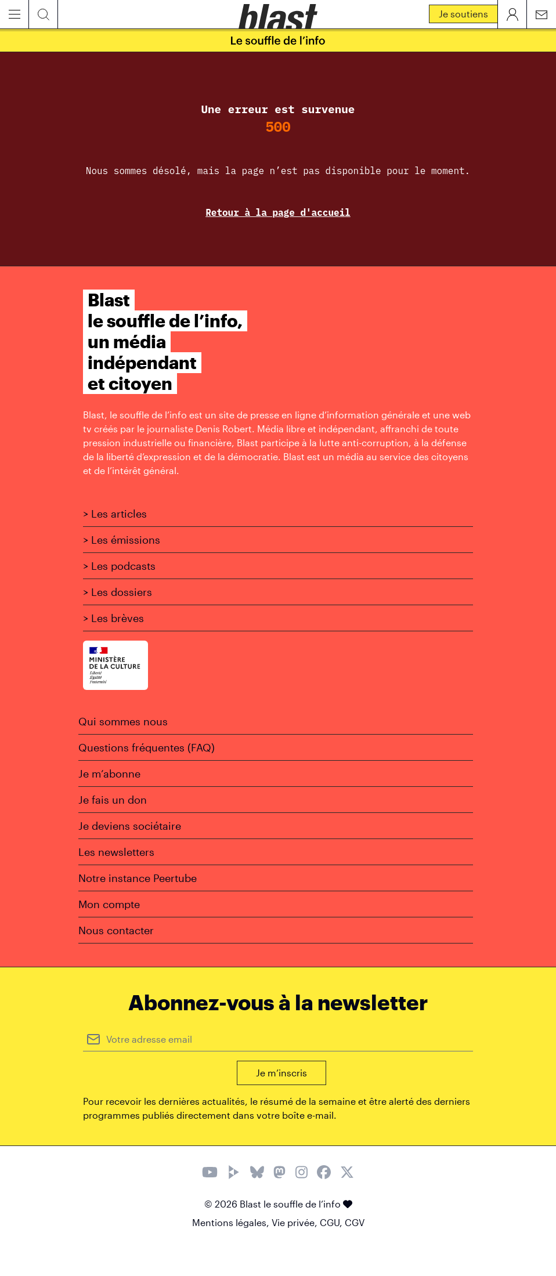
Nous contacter (116, 930)
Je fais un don (112, 799)
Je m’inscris (281, 1072)
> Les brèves (113, 618)
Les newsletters (116, 851)
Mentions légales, (232, 1222)
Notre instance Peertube (137, 878)
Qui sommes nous (123, 721)
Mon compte (109, 904)
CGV (354, 1222)
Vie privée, (296, 1222)
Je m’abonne (109, 773)
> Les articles (115, 513)
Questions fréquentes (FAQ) (146, 747)
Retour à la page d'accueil (278, 212)
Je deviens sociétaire (129, 825)
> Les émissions (121, 539)
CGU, (332, 1222)
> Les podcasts (119, 565)
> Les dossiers (117, 591)
